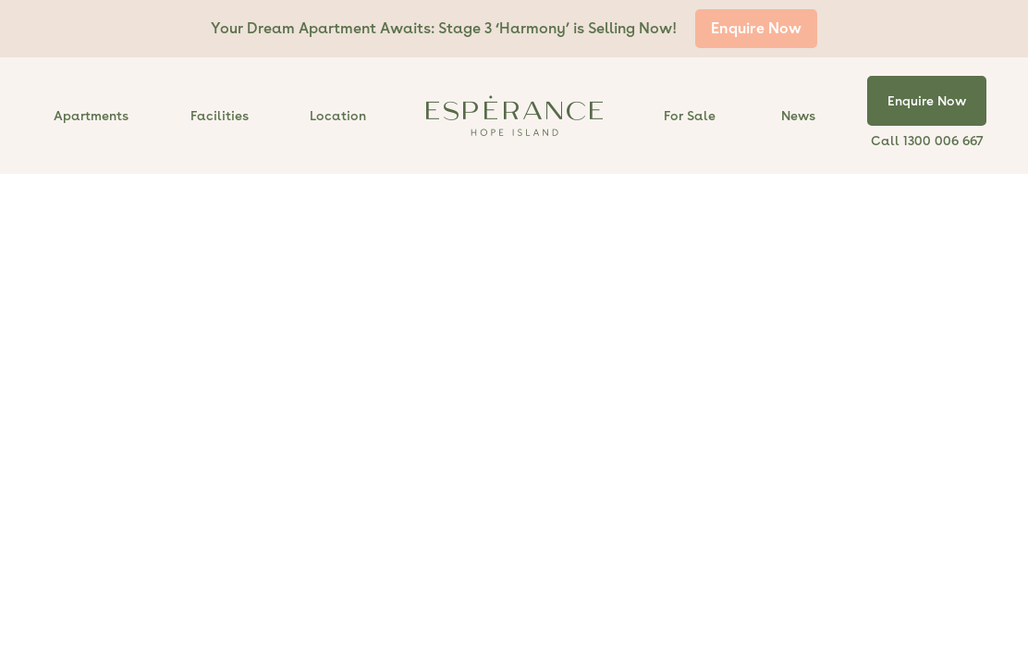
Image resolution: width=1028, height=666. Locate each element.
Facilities (219, 115)
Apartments (91, 115)
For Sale (690, 115)
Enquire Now (756, 28)
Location (338, 115)
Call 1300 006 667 (927, 140)
